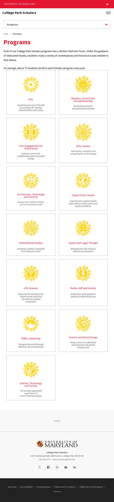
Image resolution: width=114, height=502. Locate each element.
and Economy (31, 197)
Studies (38, 243)
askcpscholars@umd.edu (64, 459)
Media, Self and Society (83, 288)
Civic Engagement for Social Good (31, 147)
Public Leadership (31, 338)
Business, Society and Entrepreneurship (83, 100)
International (26, 243)
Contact (57, 420)
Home (6, 34)
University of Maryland (19, 4)
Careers (57, 491)
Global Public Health (83, 195)
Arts (30, 99)
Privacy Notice (43, 487)
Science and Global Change (83, 337)
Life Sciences (31, 288)
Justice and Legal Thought (83, 243)
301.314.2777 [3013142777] (44, 459)
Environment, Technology (31, 194)
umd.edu (12, 487)
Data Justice (83, 146)
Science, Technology (31, 383)
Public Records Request (91, 487)
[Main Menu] (108, 12)
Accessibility (26, 487)
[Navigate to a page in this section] (57, 24)
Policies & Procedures (65, 487)
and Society (30, 385)
